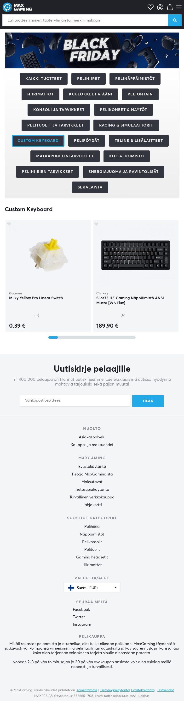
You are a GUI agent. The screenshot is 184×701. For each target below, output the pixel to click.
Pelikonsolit (92, 541)
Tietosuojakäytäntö (92, 489)
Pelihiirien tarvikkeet (47, 172)
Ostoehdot (165, 689)
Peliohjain (140, 94)
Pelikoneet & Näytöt (123, 110)
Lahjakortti (92, 504)
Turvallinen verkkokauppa (92, 497)
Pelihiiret (88, 79)
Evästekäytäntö (92, 466)
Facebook (81, 609)
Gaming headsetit (92, 557)
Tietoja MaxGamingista (92, 474)
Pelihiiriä (92, 526)
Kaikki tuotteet (43, 79)
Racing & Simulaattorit (126, 125)
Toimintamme (87, 689)
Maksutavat (92, 481)
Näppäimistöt (92, 534)
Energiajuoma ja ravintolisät (123, 172)
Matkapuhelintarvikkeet (65, 156)
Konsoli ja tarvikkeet (59, 110)
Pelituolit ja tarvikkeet (55, 125)
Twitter (79, 617)
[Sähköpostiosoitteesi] (75, 401)
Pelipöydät (86, 141)
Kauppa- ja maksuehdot (92, 444)
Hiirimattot (40, 94)
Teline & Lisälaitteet (139, 141)
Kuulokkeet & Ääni (90, 94)
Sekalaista (90, 187)
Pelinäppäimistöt (135, 79)
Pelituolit (92, 549)
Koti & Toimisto (126, 156)
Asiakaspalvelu (92, 437)
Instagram (82, 624)
